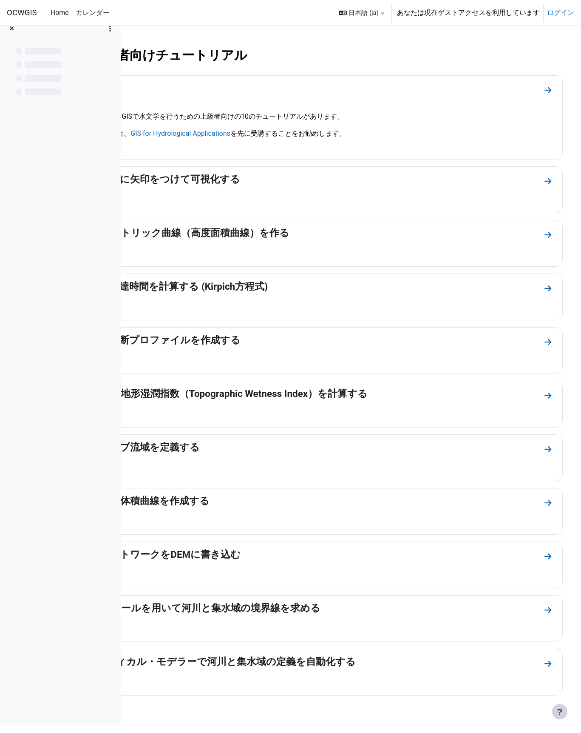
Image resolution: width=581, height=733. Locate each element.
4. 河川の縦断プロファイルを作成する (230, 339)
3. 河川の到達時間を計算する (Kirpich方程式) (244, 286)
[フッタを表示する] (559, 711)
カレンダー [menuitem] (93, 13)
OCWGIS (22, 12)
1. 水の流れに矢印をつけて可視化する (230, 179)
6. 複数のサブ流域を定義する (210, 447)
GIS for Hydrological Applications (256, 133)
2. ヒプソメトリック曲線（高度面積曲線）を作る (255, 232)
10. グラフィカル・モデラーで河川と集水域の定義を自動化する (288, 661)
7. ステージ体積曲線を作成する (215, 500)
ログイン (560, 13)
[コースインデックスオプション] (110, 38)
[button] (361, 13)
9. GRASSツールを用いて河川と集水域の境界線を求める (270, 607)
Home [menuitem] (60, 13)
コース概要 (170, 88)
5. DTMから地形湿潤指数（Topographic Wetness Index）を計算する (294, 393)
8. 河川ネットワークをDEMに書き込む (230, 554)
